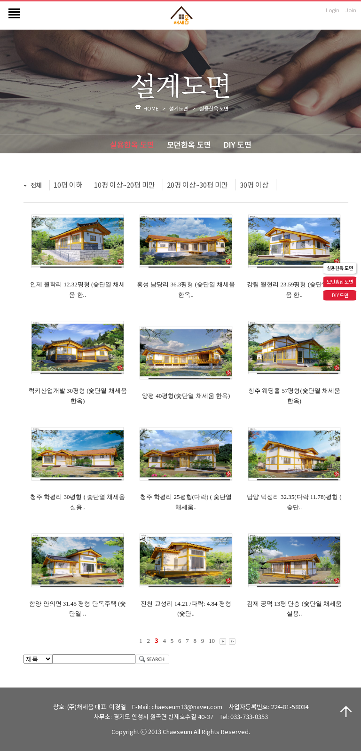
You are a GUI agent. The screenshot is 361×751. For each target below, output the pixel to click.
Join (350, 10)
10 (212, 640)
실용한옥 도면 (132, 144)
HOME (150, 108)
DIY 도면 (237, 144)
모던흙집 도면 (340, 281)
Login (332, 10)
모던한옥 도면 (189, 144)
